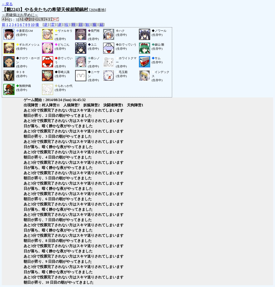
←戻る (7, 4)
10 (33, 25)
